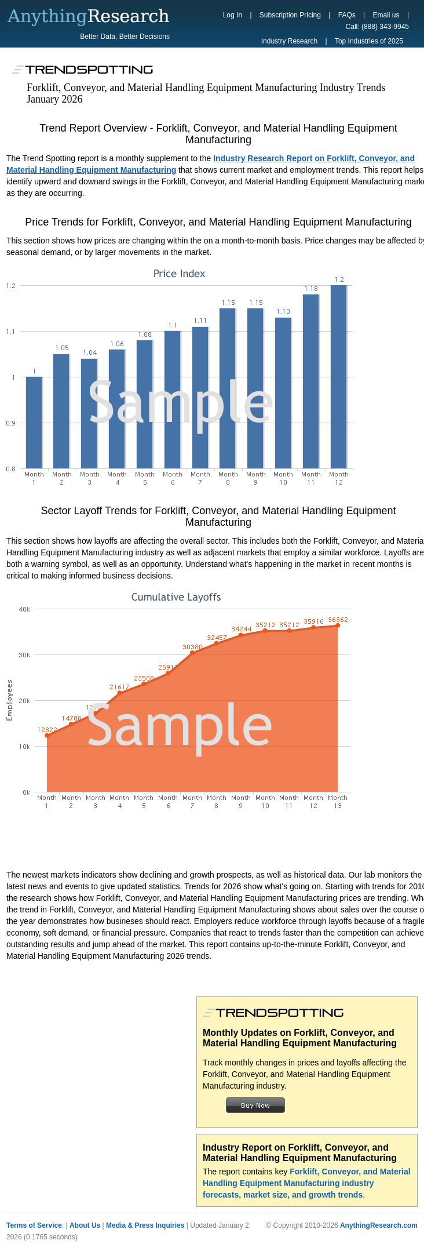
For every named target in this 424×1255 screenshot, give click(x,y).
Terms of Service (34, 1225)
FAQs (347, 15)
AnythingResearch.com (379, 1225)
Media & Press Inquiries (145, 1225)
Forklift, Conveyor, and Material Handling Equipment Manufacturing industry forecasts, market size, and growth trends (307, 1183)
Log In (232, 15)
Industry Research (289, 41)
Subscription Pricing (290, 15)
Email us (386, 15)
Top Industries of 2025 (369, 41)
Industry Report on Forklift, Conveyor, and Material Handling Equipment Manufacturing (300, 1153)
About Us (85, 1225)
